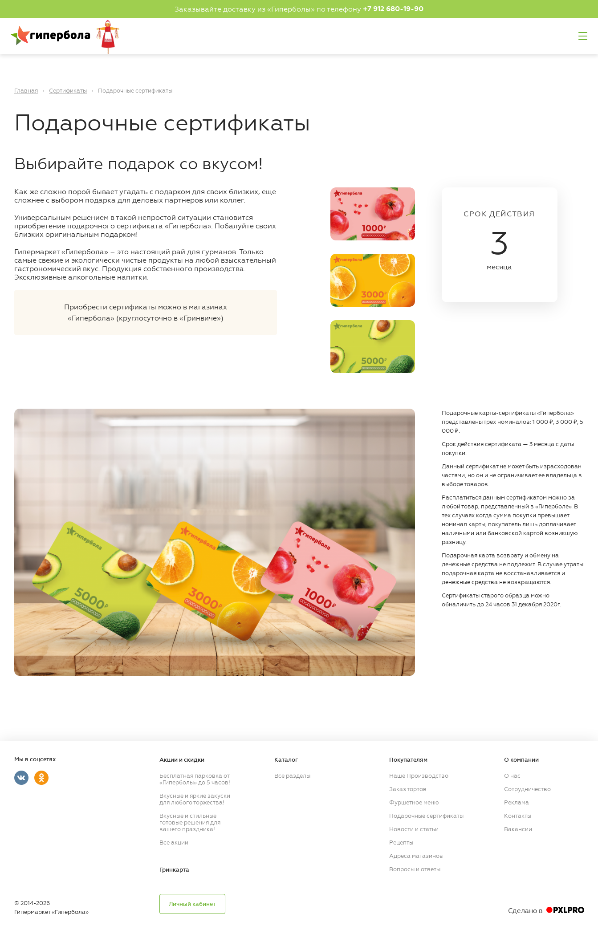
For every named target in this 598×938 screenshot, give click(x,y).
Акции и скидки (181, 759)
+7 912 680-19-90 (393, 8)
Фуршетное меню (414, 801)
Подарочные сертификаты (426, 815)
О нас (512, 775)
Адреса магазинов (416, 855)
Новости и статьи (414, 828)
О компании (521, 759)
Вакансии (518, 828)
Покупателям (408, 759)
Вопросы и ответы (414, 868)
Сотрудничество (527, 788)
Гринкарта (174, 869)
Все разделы (292, 775)
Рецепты (401, 841)
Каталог (286, 759)
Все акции (173, 841)
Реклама (516, 801)
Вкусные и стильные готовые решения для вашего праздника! (189, 822)
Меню (582, 36)
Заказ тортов (408, 788)
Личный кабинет (192, 903)
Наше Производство (418, 775)
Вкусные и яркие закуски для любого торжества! (194, 798)
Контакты (517, 815)
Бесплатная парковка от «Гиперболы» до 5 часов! (194, 778)
